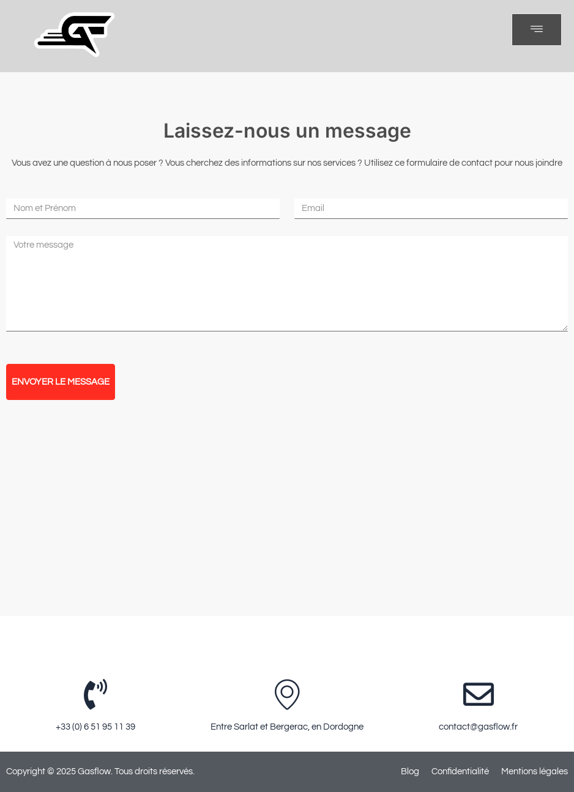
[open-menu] (537, 29)
